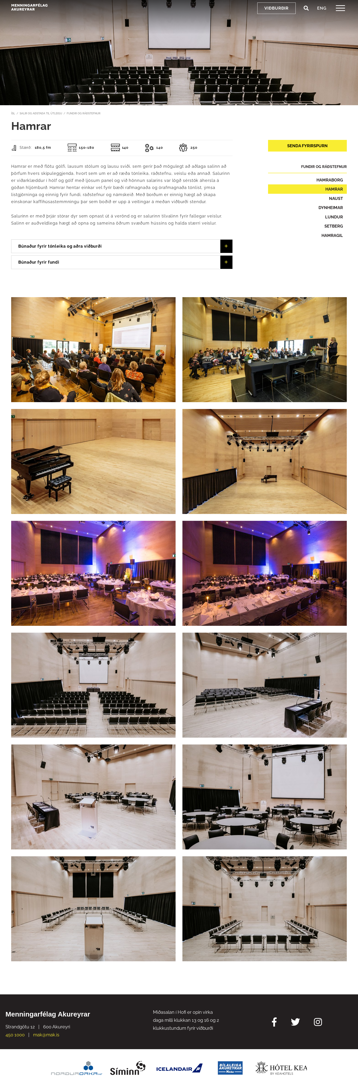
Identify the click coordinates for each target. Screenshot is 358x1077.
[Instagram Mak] (318, 1022)
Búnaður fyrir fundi (38, 262)
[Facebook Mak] (274, 1022)
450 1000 (15, 1035)
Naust (336, 198)
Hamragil (332, 235)
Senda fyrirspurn (307, 145)
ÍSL (13, 113)
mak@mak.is (46, 1035)
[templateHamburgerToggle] (340, 18)
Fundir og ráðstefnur (83, 113)
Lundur (334, 217)
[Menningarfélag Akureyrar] (42, 16)
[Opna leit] (306, 18)
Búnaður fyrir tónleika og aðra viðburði (60, 246)
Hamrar (334, 189)
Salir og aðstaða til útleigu (41, 113)
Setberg (333, 226)
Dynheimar (331, 207)
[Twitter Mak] (295, 1022)
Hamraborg (329, 180)
